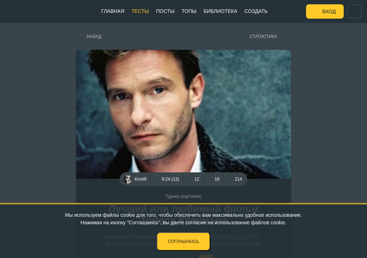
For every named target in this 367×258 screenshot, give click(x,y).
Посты (165, 11)
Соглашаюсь (183, 241)
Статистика (263, 36)
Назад (94, 36)
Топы (189, 11)
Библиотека (220, 11)
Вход (329, 11)
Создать (256, 11)
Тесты (140, 11)
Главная (112, 11)
